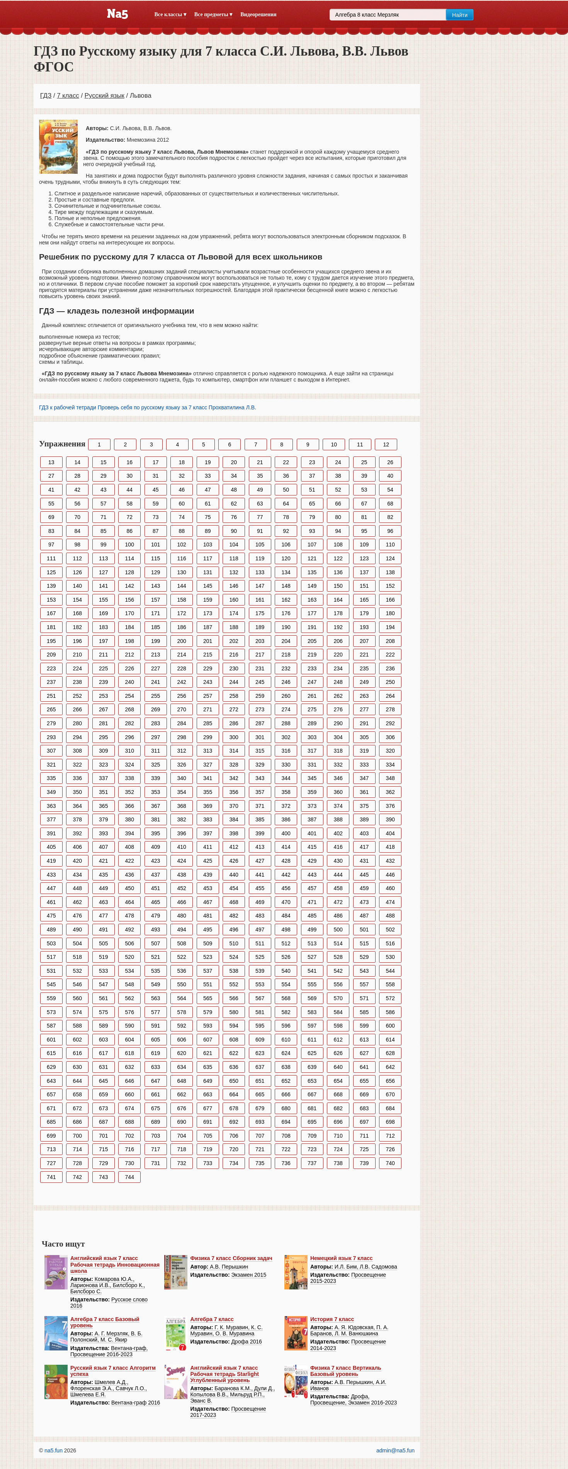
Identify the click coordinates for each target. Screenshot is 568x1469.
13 (51, 462)
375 (364, 806)
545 (51, 984)
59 (156, 503)
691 (207, 1122)
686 (77, 1122)
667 (312, 1094)
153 (51, 600)
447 (51, 888)
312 (181, 751)
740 (390, 1163)
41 (51, 490)
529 (364, 957)
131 (207, 572)
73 (156, 517)
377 (51, 819)
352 (129, 792)
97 (51, 544)
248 (337, 682)
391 (51, 833)
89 (208, 531)
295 (103, 737)
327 (207, 765)
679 (259, 1108)
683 (364, 1108)
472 (337, 902)
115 (155, 558)
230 (234, 668)
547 (103, 984)
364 (77, 806)
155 (103, 600)
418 (390, 847)
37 (312, 476)
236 (390, 668)
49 (260, 490)
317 (312, 751)
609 (259, 1039)
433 (51, 875)
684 (390, 1108)
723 (312, 1149)
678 (234, 1108)
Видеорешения (258, 14)
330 (285, 765)
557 (364, 984)
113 (103, 558)
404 (390, 833)
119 (259, 558)
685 (51, 1122)
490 (77, 929)
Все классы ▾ (170, 14)
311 (155, 751)
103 (207, 544)
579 (207, 1012)
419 (51, 861)
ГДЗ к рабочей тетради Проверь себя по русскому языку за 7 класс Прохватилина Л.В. (147, 407)
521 (155, 957)
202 (234, 641)
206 (337, 641)
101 (155, 544)
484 (285, 916)
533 (103, 971)
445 (364, 875)
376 (390, 806)
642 (390, 1067)
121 (312, 558)
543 (364, 971)
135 (312, 572)
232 (285, 668)
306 (390, 737)
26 (390, 462)
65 (312, 503)
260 (285, 696)
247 (312, 682)
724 (337, 1149)
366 (129, 806)
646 (129, 1081)
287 (259, 723)
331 (312, 765)
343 (259, 778)
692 (234, 1122)
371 (259, 806)
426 (234, 861)
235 (364, 668)
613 (364, 1039)
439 (207, 875)
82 (390, 517)
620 (181, 1053)
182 (77, 627)
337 (103, 778)
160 (234, 600)
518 (77, 957)
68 (390, 503)
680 (285, 1108)
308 (77, 751)
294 (77, 737)
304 (337, 737)
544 (390, 971)
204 (285, 641)
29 (103, 476)
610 (285, 1039)
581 (259, 1012)
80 (338, 517)
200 (181, 641)
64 (286, 503)
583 (312, 1012)
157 (155, 600)
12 (386, 444)
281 (103, 723)
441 (259, 875)
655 (364, 1081)
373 (312, 806)
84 (77, 531)
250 (390, 682)
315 (259, 751)
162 (285, 600)
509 (207, 943)
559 (51, 998)
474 (390, 902)
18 (182, 462)
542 (337, 971)
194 (390, 627)
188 (234, 627)
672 (77, 1108)
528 (337, 957)
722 (285, 1149)
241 (155, 682)
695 (312, 1122)
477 (103, 916)
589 (103, 1026)
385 (259, 819)
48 (234, 490)
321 (51, 765)
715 (103, 1149)
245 (259, 682)
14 (77, 462)
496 (234, 929)
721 (259, 1149)
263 (364, 696)
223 (51, 668)
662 (181, 1094)
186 (181, 627)
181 (51, 627)
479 (155, 916)
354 (181, 792)
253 (103, 696)
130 (181, 572)
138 (390, 572)
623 (259, 1053)
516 (390, 943)
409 (155, 847)
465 (155, 902)
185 (155, 627)
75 (208, 517)
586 (390, 1012)
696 (337, 1122)
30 (129, 476)
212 (129, 654)
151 (364, 586)
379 (103, 819)
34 (234, 476)
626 (337, 1053)
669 (364, 1094)
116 (181, 558)
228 (181, 668)
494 (181, 929)
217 (259, 654)
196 (77, 641)
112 (77, 558)
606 (181, 1039)
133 (259, 572)
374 (337, 806)
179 (364, 613)
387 (312, 819)
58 (129, 503)
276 (337, 709)
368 (181, 806)
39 (364, 476)
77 (260, 517)
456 (285, 888)
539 (259, 971)
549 (155, 984)
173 (207, 613)
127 (103, 572)
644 (77, 1081)
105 (259, 544)
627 (364, 1053)
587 (51, 1026)
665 (259, 1094)
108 (337, 544)
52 (338, 490)
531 (51, 971)
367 (155, 806)
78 (286, 517)
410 (181, 847)
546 (77, 984)
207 (364, 641)
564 (181, 998)
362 (390, 792)
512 (285, 943)
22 (286, 462)
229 (207, 668)
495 (207, 929)
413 (259, 847)
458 (337, 888)
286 (234, 723)
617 (103, 1053)
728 (77, 1163)
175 (259, 613)
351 (103, 792)
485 (312, 916)
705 (207, 1136)
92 (286, 531)
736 (285, 1163)
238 (77, 682)
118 (234, 558)
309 (103, 751)
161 (259, 600)
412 (234, 847)
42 (77, 490)
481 (207, 916)
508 (181, 943)
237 (51, 682)
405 (51, 847)
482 (234, 916)
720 (234, 1149)
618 (129, 1053)
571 (364, 998)
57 (103, 503)
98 (77, 544)
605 (155, 1039)
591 (155, 1026)
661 (155, 1094)
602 (77, 1039)
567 (259, 998)
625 (312, 1053)
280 (77, 723)
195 (51, 641)
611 (312, 1039)
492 (129, 929)
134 (285, 572)
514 (337, 943)
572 (390, 998)
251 (51, 696)
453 (207, 888)
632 (129, 1067)
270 (181, 709)
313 (207, 751)
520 (129, 957)
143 (155, 586)
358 (285, 792)
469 (259, 902)
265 (51, 709)
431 (364, 861)
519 (103, 957)
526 (285, 957)
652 (285, 1081)
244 (234, 682)
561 (103, 998)
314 (234, 751)
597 (312, 1026)
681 (312, 1108)
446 (390, 875)
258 (234, 696)
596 (285, 1026)
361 (364, 792)
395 (155, 833)
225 (103, 668)
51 (312, 490)
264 (390, 696)
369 (207, 806)
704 (181, 1136)
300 (234, 737)
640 (337, 1067)
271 (207, 709)
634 (181, 1067)
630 (77, 1067)
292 (390, 723)
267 (103, 709)
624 (285, 1053)
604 (129, 1039)
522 (181, 957)
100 (129, 544)
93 (312, 531)
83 (51, 531)
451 (155, 888)
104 (234, 544)
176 (285, 613)
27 (51, 476)
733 (207, 1163)
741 (51, 1177)
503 (51, 943)
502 (390, 929)
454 (234, 888)
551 (207, 984)
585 (364, 1012)
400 (285, 833)
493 (155, 929)
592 (181, 1026)
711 (364, 1136)
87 (156, 531)
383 (207, 819)
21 (260, 462)
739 (364, 1163)
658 (77, 1094)
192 (337, 627)
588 (77, 1026)
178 (337, 613)
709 (312, 1136)
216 (234, 654)
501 (364, 929)
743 (103, 1177)
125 (51, 572)
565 (207, 998)
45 (156, 490)
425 (207, 861)
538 (234, 971)
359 (312, 792)
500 (337, 929)
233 (312, 668)
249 (364, 682)
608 (234, 1039)
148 (285, 586)
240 (129, 682)
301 (259, 737)
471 (312, 902)
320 (390, 751)
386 (285, 819)
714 (77, 1149)
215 (207, 654)
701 (103, 1136)
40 (390, 476)
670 (390, 1094)
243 (207, 682)
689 (155, 1122)
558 (390, 984)
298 (181, 737)
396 (181, 833)
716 (129, 1149)
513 (312, 943)
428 (285, 861)
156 (129, 600)
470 (285, 902)
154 (77, 600)
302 (285, 737)
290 (337, 723)
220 (337, 654)
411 (207, 847)
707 (259, 1136)
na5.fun (53, 1450)
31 (156, 476)
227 (155, 668)
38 (338, 476)
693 (259, 1122)
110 (390, 544)
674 (129, 1108)
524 (234, 957)
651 (259, 1081)
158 (181, 600)
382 (181, 819)
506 (129, 943)
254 (129, 696)
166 (390, 600)
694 (285, 1122)
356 (234, 792)
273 (259, 709)
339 (155, 778)
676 (181, 1108)
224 (77, 668)
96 (390, 531)
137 (364, 572)
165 (364, 600)
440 (234, 875)
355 (207, 792)
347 (364, 778)
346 (337, 778)
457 (312, 888)
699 (51, 1136)
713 (51, 1149)
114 (129, 558)
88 (182, 531)
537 (207, 971)
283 (155, 723)
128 (129, 572)
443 (312, 875)
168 (77, 613)
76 (234, 517)
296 (129, 737)
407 (103, 847)
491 (103, 929)
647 (155, 1081)
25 (364, 462)
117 (207, 558)
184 (129, 627)
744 (129, 1177)
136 (337, 572)
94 (338, 531)
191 (312, 627)
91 (260, 531)
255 (155, 696)
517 (51, 957)
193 (364, 627)
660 (129, 1094)
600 (390, 1026)
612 (337, 1039)
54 (390, 490)
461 (51, 902)
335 (51, 778)
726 (390, 1149)
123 (364, 558)
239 (103, 682)
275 (312, 709)
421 (103, 861)
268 (129, 709)
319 (364, 751)
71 (103, 517)
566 (234, 998)
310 (129, 751)
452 (181, 888)
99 (103, 544)
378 (77, 819)
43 (103, 490)
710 (337, 1136)
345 (312, 778)
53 (364, 490)
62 (234, 503)
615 (51, 1053)
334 (390, 765)
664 (234, 1094)
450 (129, 888)
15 (103, 462)
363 (51, 806)
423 (155, 861)
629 (51, 1067)
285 (207, 723)
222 (390, 654)
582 (285, 1012)
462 (77, 902)
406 (77, 847)
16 (129, 462)
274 (285, 709)
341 (207, 778)
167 (51, 613)
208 (390, 641)
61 (208, 503)
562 (129, 998)
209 (51, 654)
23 (312, 462)
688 (129, 1122)
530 (390, 957)
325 (155, 765)
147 (259, 586)
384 (234, 819)
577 (155, 1012)
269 (155, 709)
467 (207, 902)
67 (364, 503)
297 (155, 737)
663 (207, 1094)
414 (285, 847)
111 (51, 558)
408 (129, 847)
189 (259, 627)
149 (312, 586)
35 (260, 476)
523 (207, 957)
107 (312, 544)
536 (181, 971)
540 (285, 971)
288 (285, 723)
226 (129, 668)
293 (51, 737)
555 (312, 984)
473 (364, 902)
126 (77, 572)
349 (51, 792)
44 (129, 490)
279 (51, 723)
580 (234, 1012)
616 (77, 1053)
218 (285, 654)
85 (103, 531)
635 (207, 1067)
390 (390, 819)
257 (207, 696)
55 (51, 503)
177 (312, 613)
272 (234, 709)
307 (51, 751)
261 (312, 696)
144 (181, 586)
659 (103, 1094)
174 (234, 613)
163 (312, 600)
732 (181, 1163)
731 (155, 1163)
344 (285, 778)
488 (390, 916)
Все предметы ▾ (213, 14)
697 (364, 1122)
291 (364, 723)
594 (234, 1026)
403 (364, 833)
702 (129, 1136)
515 (364, 943)
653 (312, 1081)
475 (51, 916)
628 (390, 1053)
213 (155, 654)
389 (364, 819)
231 (259, 668)
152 (390, 586)
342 (234, 778)
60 (182, 503)
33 (208, 476)
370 (234, 806)
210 (77, 654)
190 (285, 627)
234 (337, 668)
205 (312, 641)
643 (51, 1081)
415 (312, 847)
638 (285, 1067)
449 (103, 888)
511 (259, 943)
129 (155, 572)
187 (207, 627)
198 (129, 641)
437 (155, 875)
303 (312, 737)
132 (234, 572)
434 (77, 875)
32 (182, 476)
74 (182, 517)
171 (155, 613)
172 (181, 613)
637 (259, 1067)
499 (312, 929)
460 (390, 888)
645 (103, 1081)
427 (259, 861)
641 (364, 1067)
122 (337, 558)
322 (77, 765)
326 (181, 765)
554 (285, 984)
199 (155, 641)
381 (155, 819)
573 (51, 1012)
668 (337, 1094)
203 (259, 641)
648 (181, 1081)
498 (285, 929)
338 (129, 778)
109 (364, 544)
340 (181, 778)
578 (181, 1012)
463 (103, 902)
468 (234, 902)
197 (103, 641)
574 (77, 1012)
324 (129, 765)
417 (364, 847)
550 (181, 984)
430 (337, 861)
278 (390, 709)
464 (129, 902)
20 (234, 462)
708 (285, 1136)
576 (129, 1012)
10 (334, 444)
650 (234, 1081)
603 (103, 1039)
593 (207, 1026)
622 (234, 1053)
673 (103, 1108)
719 (207, 1149)
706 (234, 1136)
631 (103, 1067)
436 (129, 875)
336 (77, 778)
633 (155, 1067)
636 (234, 1067)
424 (181, 861)
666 (285, 1094)
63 (260, 503)
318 (337, 751)
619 (155, 1053)
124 (390, 558)
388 (337, 819)
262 (337, 696)
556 (337, 984)
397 (207, 833)
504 (77, 943)
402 (337, 833)
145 (207, 586)
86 (129, 531)
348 (390, 778)
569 (312, 998)
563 (155, 998)
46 (182, 490)
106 (285, 544)
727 (51, 1163)
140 (77, 586)
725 (364, 1149)
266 (77, 709)
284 (181, 723)
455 (259, 888)
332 (337, 765)
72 (129, 517)
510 (234, 943)
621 (207, 1053)
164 (337, 600)
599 (364, 1026)
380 (129, 819)
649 (207, 1081)
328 (234, 765)
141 (103, 586)
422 (129, 861)
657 (51, 1094)
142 (129, 586)
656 (390, 1081)
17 (156, 462)
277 (364, 709)
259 (259, 696)
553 (259, 984)
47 (208, 490)
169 (103, 613)
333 (364, 765)
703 (155, 1136)
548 (129, 984)
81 (364, 517)
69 (51, 517)
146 (234, 586)
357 (259, 792)
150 (337, 586)
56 (77, 503)
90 (234, 531)
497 (259, 929)
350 (77, 792)
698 (390, 1122)
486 (337, 916)
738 (337, 1163)
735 (259, 1163)
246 (285, 682)
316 (285, 751)
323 (103, 765)
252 (77, 696)
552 (234, 984)
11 (360, 444)
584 (337, 1012)
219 (312, 654)
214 (181, 654)
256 (181, 696)
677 (207, 1108)
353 (155, 792)
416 (337, 847)
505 (103, 943)
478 (129, 916)
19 (208, 462)
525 (259, 957)
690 (181, 1122)
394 (129, 833)
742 (77, 1177)
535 (155, 971)
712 (390, 1136)
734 (234, 1163)
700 (77, 1136)
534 (129, 971)
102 (181, 544)
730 (129, 1163)
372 (285, 806)
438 (181, 875)
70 (77, 517)
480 (181, 916)
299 (207, 737)
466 (181, 902)
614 (390, 1039)
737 (312, 1163)
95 (364, 531)
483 (259, 916)
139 (51, 586)
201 (207, 641)
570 (337, 998)
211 (103, 654)
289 (312, 723)
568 (285, 998)
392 (77, 833)
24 (338, 462)
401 (312, 833)
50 (286, 490)
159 (207, 600)
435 (103, 875)
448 (77, 888)
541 (312, 971)
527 (312, 957)
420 (77, 861)
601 (51, 1039)
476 (77, 916)
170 (129, 613)
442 (285, 875)
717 (155, 1149)
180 (390, 613)
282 (129, 723)
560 (77, 998)
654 (337, 1081)
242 (181, 682)
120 (285, 558)
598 (337, 1026)
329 (259, 765)
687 (103, 1122)
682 (337, 1108)
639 (312, 1067)
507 (155, 943)
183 (103, 627)
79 (312, 517)
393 (103, 833)
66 (338, 503)
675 (155, 1108)
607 (207, 1039)
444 (337, 875)
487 (364, 916)
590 (129, 1026)
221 (364, 654)
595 (259, 1026)
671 (51, 1108)
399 (259, 833)
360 (337, 792)
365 (103, 806)
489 (51, 929)
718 (181, 1149)
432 (390, 861)
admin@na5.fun (395, 1450)
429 (312, 861)
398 (234, 833)
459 (364, 888)
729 (103, 1163)
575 (103, 1012)
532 (77, 971)
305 (364, 737)
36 (286, 476)
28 (77, 476)
